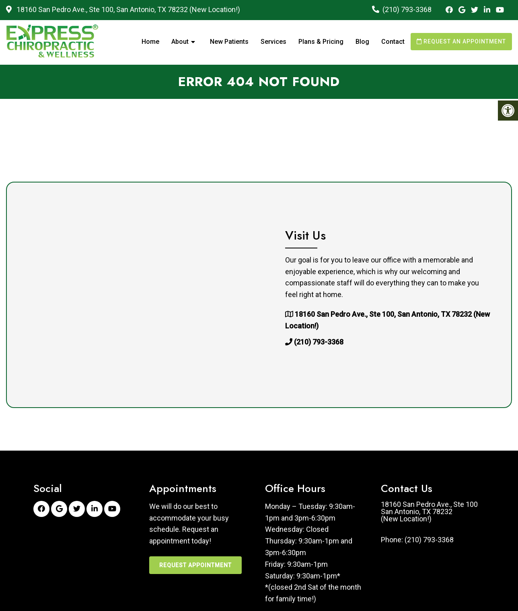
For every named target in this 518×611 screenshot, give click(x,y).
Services (273, 41)
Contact (393, 41)
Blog (362, 41)
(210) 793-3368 (407, 9)
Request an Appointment (461, 41)
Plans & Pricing (320, 41)
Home (150, 41)
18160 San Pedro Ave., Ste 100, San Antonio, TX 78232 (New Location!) (127, 9)
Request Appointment (195, 565)
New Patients (229, 41)
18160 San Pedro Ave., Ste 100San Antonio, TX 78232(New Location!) (429, 512)
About (180, 41)
